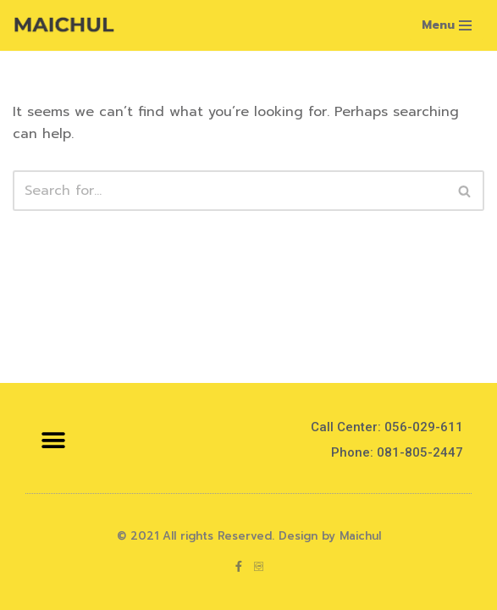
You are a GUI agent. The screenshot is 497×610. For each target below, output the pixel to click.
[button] (53, 440)
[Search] (229, 190)
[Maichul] (63, 25)
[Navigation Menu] (446, 25)
